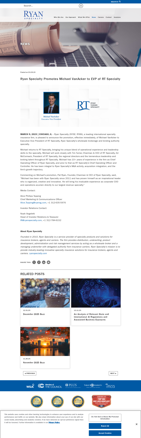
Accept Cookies (105, 434)
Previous (30, 369)
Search (116, 2)
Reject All (105, 427)
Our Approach (71, 13)
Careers (101, 13)
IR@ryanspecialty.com (31, 215)
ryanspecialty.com (38, 248)
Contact (109, 13)
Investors (117, 13)
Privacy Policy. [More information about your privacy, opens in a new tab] (54, 424)
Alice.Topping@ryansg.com (33, 198)
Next (112, 369)
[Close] (137, 426)
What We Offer (84, 13)
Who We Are (58, 13)
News (94, 13)
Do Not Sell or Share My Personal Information (105, 419)
